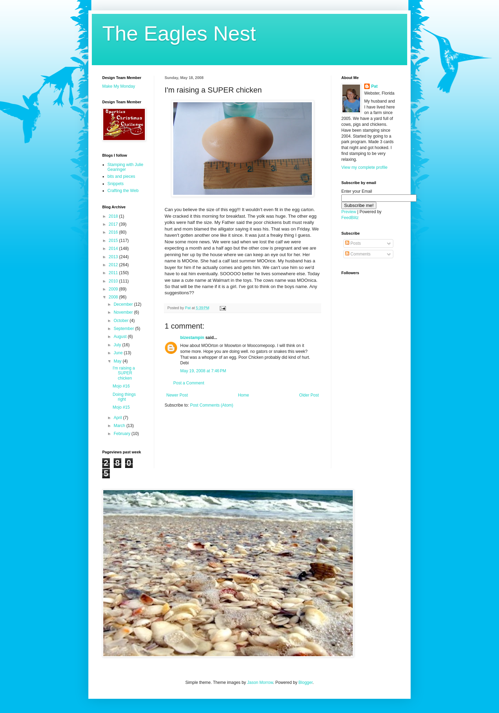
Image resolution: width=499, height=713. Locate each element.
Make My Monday (118, 86)
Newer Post (177, 395)
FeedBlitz (350, 217)
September (124, 328)
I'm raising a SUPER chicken (124, 373)
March (120, 425)
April (118, 417)
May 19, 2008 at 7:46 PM (203, 370)
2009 (114, 289)
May (118, 361)
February (122, 433)
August (121, 336)
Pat (374, 86)
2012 (114, 264)
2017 (114, 224)
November (124, 312)
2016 (114, 232)
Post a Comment (188, 383)
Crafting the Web (123, 190)
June (119, 352)
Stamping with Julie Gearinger (125, 167)
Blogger (305, 682)
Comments (357, 254)
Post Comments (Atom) (211, 405)
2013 (114, 256)
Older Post (309, 395)
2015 (114, 240)
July (118, 344)
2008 (114, 297)
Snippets (115, 183)
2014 (114, 248)
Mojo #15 (121, 407)
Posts (353, 243)
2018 (114, 216)
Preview (348, 211)
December (124, 304)
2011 (114, 272)
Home (243, 395)
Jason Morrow (260, 682)
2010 (114, 281)
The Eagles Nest (179, 33)
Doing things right (124, 397)
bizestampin (192, 337)
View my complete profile (364, 167)
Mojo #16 (121, 386)
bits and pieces (121, 176)
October (122, 320)
